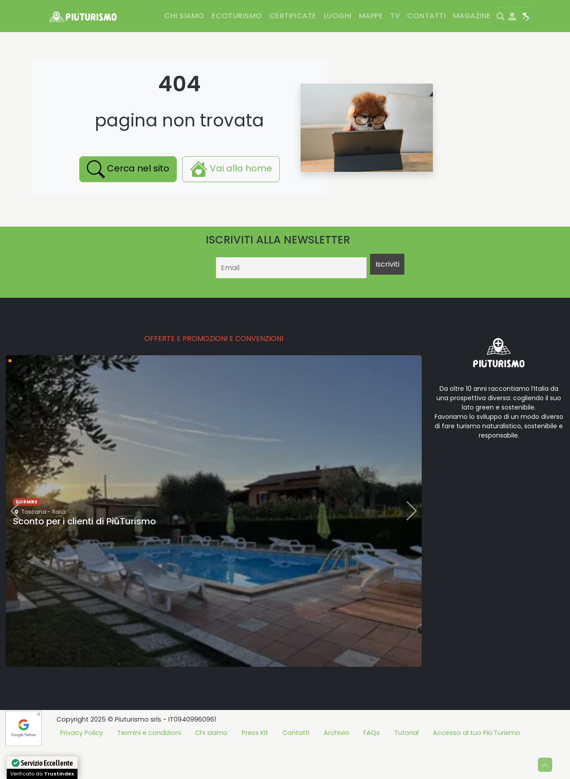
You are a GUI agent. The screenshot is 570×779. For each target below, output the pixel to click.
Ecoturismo (237, 16)
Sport (146, 41)
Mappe (371, 16)
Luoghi (338, 16)
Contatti (426, 16)
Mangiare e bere (97, 41)
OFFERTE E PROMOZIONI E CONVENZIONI (213, 371)
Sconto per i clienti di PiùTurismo (84, 554)
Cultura (318, 41)
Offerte (434, 41)
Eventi (400, 41)
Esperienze (361, 41)
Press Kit (255, 765)
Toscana (33, 544)
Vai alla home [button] (231, 202)
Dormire (43, 41)
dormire (26, 534)
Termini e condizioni (149, 765)
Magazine (472, 16)
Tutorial (406, 765)
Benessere (184, 41)
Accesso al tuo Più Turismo (476, 765)
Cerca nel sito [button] (128, 202)
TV (395, 16)
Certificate (293, 16)
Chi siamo (184, 16)
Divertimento (236, 41)
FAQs (371, 765)
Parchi (282, 41)
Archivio (336, 765)
